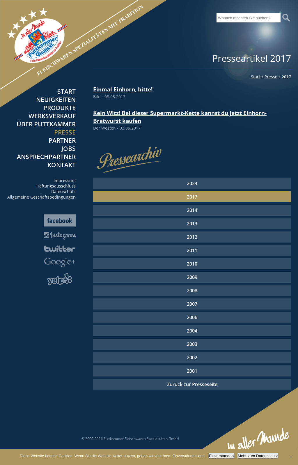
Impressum (65, 180)
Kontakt (61, 165)
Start (66, 91)
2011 (192, 250)
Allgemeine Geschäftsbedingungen (41, 197)
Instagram (60, 236)
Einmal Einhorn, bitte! (122, 89)
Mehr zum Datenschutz (258, 456)
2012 (192, 237)
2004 (192, 331)
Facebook (60, 220)
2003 (192, 344)
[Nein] (291, 457)
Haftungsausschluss (56, 186)
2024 (192, 183)
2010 (192, 264)
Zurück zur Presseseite (192, 384)
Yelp (60, 279)
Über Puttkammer (46, 124)
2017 (192, 197)
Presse (65, 132)
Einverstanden (221, 456)
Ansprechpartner (46, 157)
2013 (192, 223)
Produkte (59, 108)
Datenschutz (63, 191)
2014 (192, 210)
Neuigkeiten (56, 100)
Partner (62, 140)
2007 (192, 304)
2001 (192, 371)
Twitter (60, 248)
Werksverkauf (52, 116)
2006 (192, 317)
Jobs (68, 148)
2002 (192, 357)
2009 (192, 277)
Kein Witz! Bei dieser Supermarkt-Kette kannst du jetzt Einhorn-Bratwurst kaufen (180, 117)
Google (60, 262)
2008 (192, 290)
